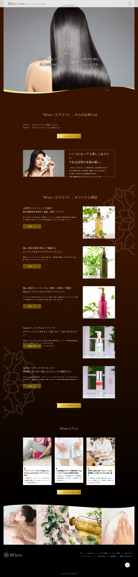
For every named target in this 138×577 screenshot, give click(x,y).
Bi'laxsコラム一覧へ (69, 492)
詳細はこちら (32, 226)
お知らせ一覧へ (69, 136)
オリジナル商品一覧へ (69, 405)
